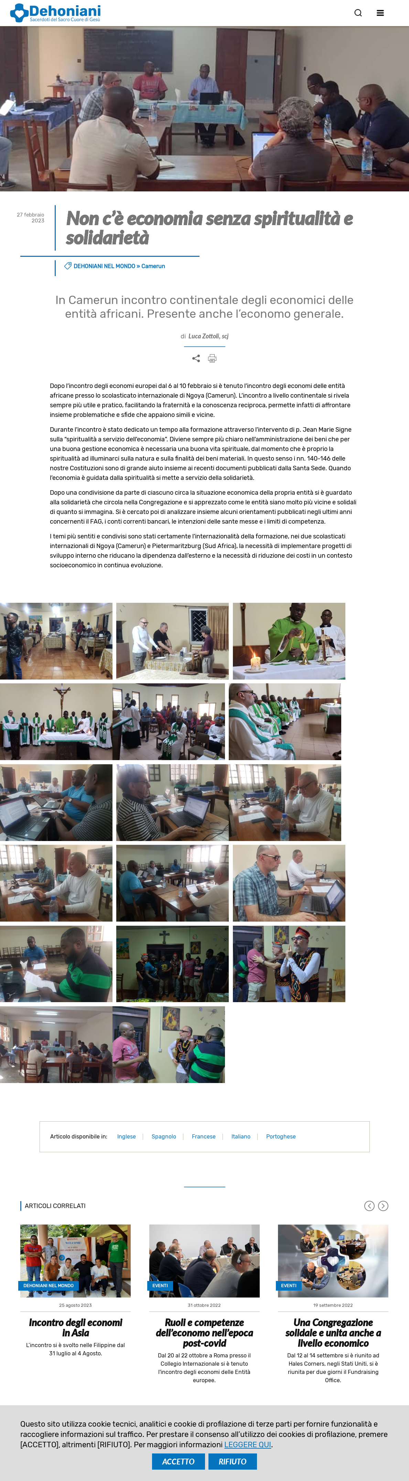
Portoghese (281, 1011)
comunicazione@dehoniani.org (72, 1396)
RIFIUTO (233, 1461)
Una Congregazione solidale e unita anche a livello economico (333, 1207)
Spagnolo (164, 1011)
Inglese (126, 1011)
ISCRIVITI (160, 1308)
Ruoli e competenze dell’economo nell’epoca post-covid (204, 1207)
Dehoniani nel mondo (104, 266)
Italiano (241, 1011)
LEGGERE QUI (247, 1444)
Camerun (153, 266)
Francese (204, 1011)
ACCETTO (178, 1461)
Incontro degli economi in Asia (75, 1202)
